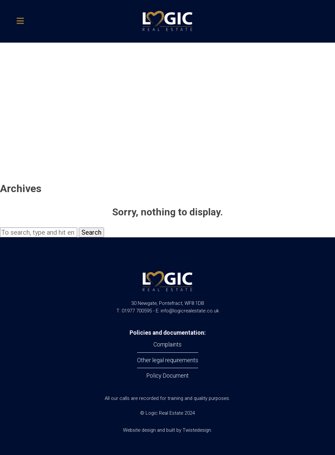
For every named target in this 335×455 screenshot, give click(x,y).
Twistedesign (197, 430)
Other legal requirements (167, 360)
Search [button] (91, 232)
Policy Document (167, 375)
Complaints (167, 344)
